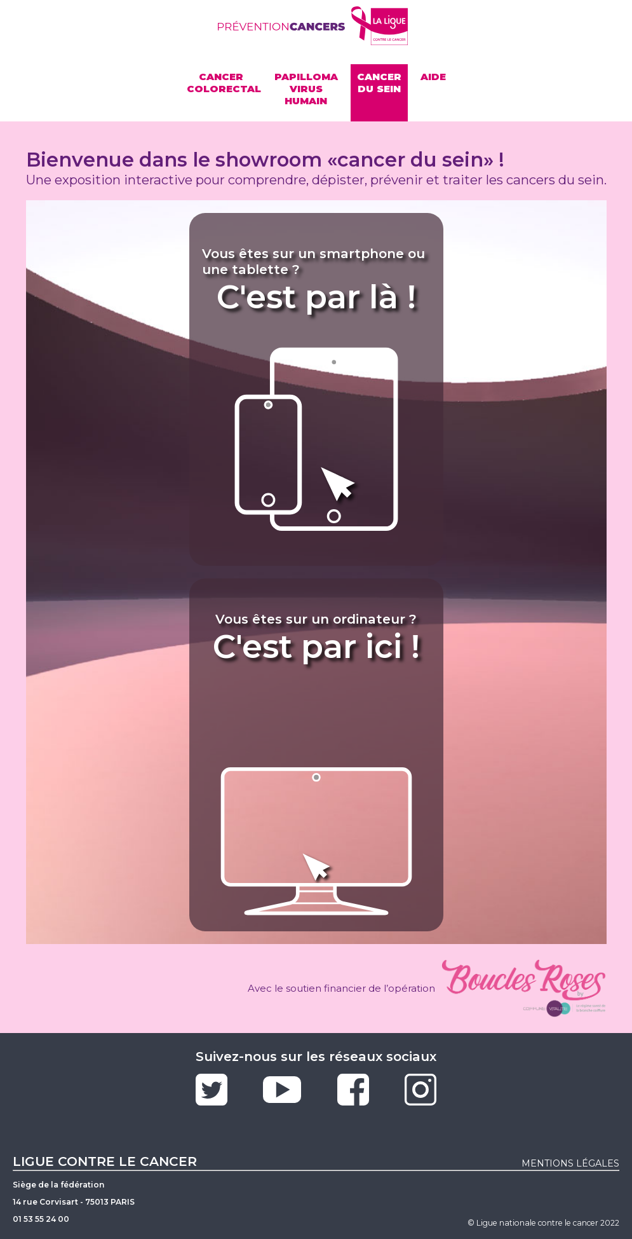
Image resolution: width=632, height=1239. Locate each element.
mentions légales (570, 1163)
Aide (433, 77)
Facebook (353, 1090)
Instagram (420, 1090)
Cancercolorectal (224, 83)
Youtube (282, 1090)
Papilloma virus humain (306, 89)
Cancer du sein (379, 83)
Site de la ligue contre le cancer (379, 25)
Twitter (211, 1090)
